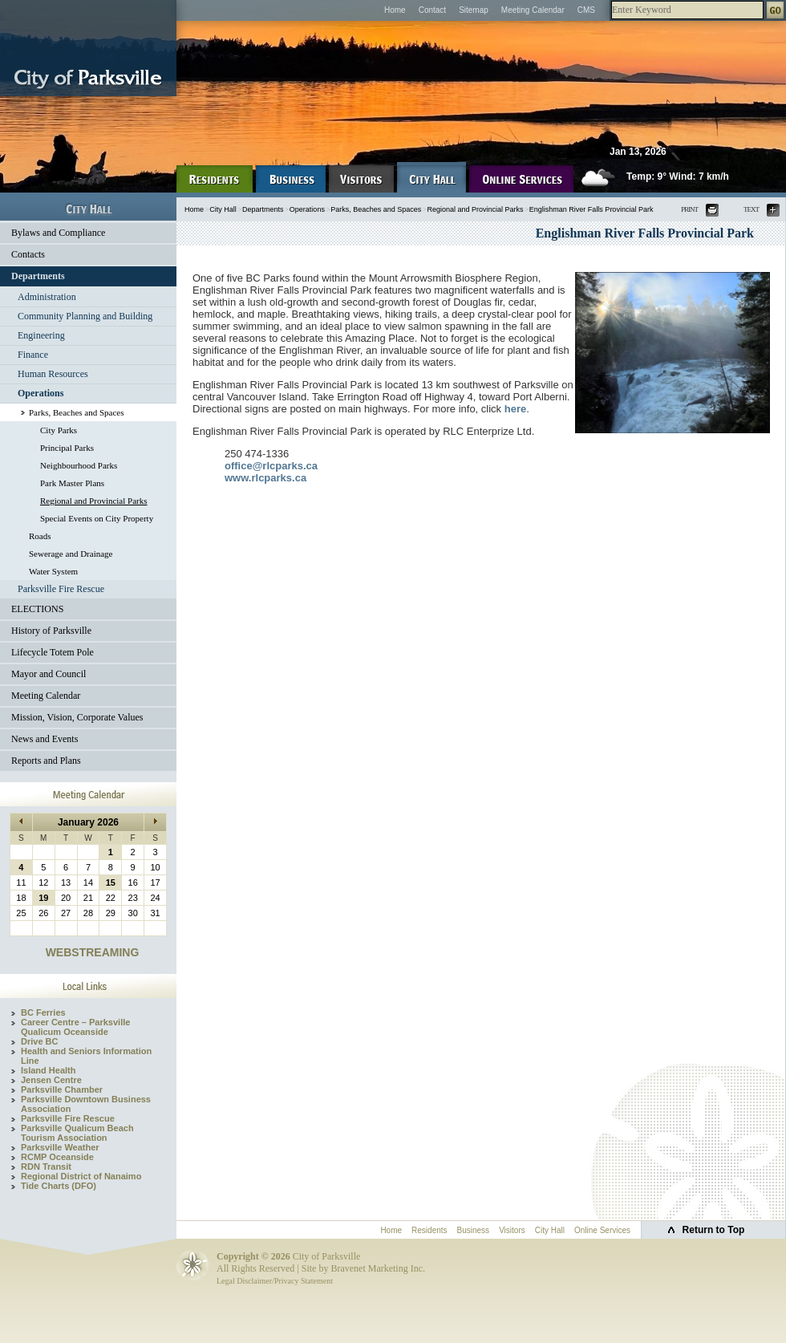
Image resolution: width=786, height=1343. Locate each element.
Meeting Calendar (533, 10)
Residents (429, 1230)
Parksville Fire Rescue (61, 588)
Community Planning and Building (85, 316)
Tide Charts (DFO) (58, 1186)
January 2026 (88, 822)
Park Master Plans (72, 483)
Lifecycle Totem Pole (52, 652)
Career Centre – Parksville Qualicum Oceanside (75, 1027)
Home (395, 10)
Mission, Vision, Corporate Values (77, 717)
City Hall (223, 209)
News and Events (44, 739)
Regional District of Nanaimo (81, 1176)
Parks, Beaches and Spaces (76, 412)
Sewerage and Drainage (70, 553)
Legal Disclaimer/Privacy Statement (275, 1280)
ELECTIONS (37, 609)
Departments (38, 276)
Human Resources (53, 373)
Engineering (41, 335)
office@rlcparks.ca (271, 466)
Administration (47, 296)
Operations (40, 393)
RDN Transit (46, 1166)
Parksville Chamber (62, 1089)
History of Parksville (51, 630)
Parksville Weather (60, 1147)
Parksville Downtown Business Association (86, 1104)
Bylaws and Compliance (58, 232)
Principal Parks (67, 447)
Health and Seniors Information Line (86, 1055)
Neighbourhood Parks (78, 465)
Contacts (28, 254)
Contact (432, 10)
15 (110, 882)
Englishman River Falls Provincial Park (591, 209)
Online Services (602, 1230)
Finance (33, 354)
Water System (53, 571)
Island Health (48, 1070)
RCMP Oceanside (57, 1157)
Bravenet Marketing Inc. (377, 1268)
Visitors (512, 1230)
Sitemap (473, 10)
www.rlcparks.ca (265, 478)
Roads (40, 536)
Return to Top (714, 1229)
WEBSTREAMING (93, 952)
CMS (586, 10)
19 (43, 898)
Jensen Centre (51, 1080)
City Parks (58, 430)
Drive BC (39, 1041)
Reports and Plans (46, 760)
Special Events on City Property (96, 518)
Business (473, 1230)
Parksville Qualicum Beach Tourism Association (77, 1132)
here (515, 409)
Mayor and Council (48, 674)
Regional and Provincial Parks (94, 500)
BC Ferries (43, 1012)
